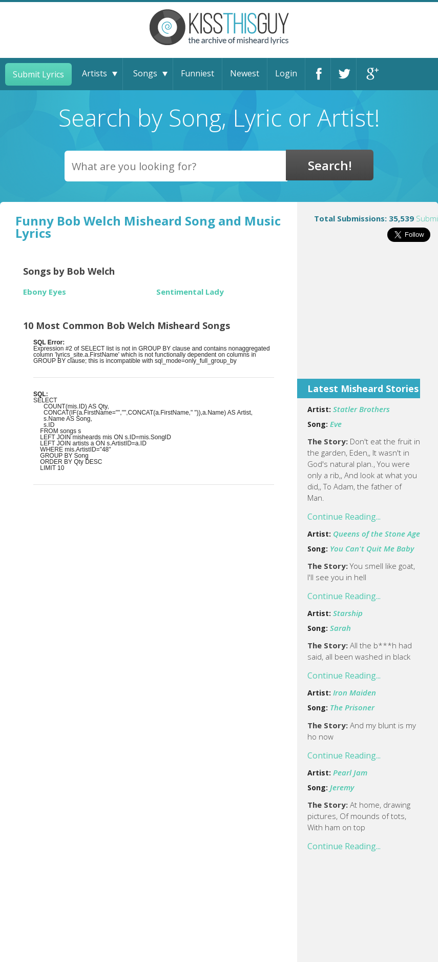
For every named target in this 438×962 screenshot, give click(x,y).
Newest (244, 73)
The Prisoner (352, 707)
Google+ (369, 74)
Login (286, 73)
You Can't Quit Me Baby (372, 548)
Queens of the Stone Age (376, 533)
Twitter (343, 74)
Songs (145, 73)
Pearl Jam (350, 772)
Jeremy (342, 787)
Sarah (340, 628)
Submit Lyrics (38, 74)
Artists (94, 73)
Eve (336, 424)
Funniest (197, 73)
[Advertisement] (367, 317)
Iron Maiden (354, 692)
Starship (348, 613)
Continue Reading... (344, 516)
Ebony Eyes (44, 292)
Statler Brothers (361, 409)
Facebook (317, 74)
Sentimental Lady (190, 292)
